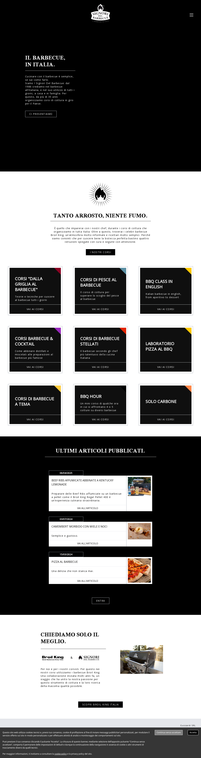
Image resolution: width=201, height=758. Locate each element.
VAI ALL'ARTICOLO (87, 508)
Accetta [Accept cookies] (193, 732)
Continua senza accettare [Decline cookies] (169, 732)
